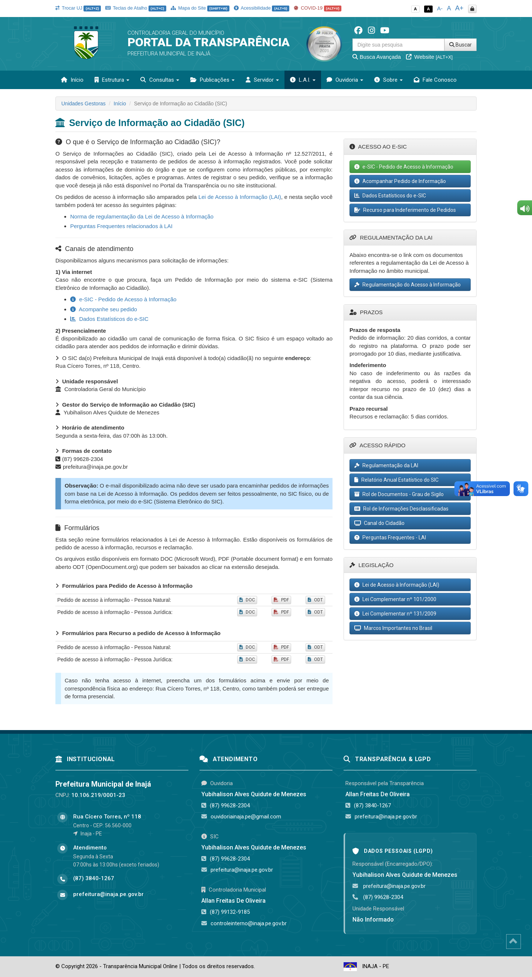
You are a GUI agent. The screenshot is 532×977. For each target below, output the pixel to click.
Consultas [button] (159, 80)
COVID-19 (318, 8)
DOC (247, 600)
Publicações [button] (212, 80)
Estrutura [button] (112, 80)
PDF (281, 600)
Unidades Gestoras (83, 103)
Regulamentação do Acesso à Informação (407, 285)
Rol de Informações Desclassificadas (401, 509)
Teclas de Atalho (135, 8)
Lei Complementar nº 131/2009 (395, 614)
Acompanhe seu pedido (103, 309)
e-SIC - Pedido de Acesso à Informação (123, 299)
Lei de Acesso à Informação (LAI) (239, 197)
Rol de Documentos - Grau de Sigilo (399, 494)
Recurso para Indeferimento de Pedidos (405, 210)
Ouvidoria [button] (345, 80)
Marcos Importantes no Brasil (393, 628)
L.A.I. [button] (303, 80)
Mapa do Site (200, 8)
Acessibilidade (261, 8)
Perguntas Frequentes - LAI (390, 537)
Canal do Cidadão (379, 523)
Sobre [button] (388, 80)
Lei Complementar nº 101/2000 (395, 599)
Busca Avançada (376, 57)
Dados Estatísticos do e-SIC (109, 319)
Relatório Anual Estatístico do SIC (396, 480)
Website (429, 57)
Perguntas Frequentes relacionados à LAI (121, 226)
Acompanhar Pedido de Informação (400, 181)
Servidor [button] (262, 80)
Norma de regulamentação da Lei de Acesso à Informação (142, 216)
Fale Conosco (435, 80)
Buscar (460, 45)
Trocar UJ (78, 8)
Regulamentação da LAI (386, 465)
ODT (315, 600)
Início (72, 80)
